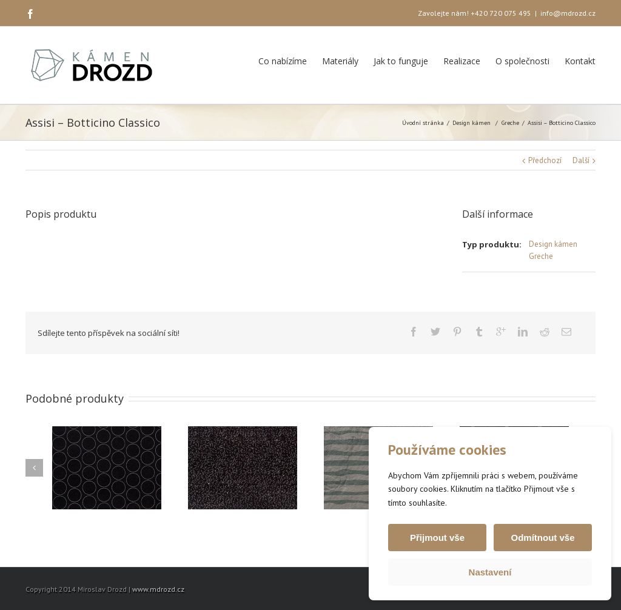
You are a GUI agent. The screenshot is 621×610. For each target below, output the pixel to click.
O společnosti (522, 61)
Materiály (340, 61)
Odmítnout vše (542, 537)
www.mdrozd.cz (158, 589)
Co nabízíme (282, 61)
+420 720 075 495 (501, 13)
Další (580, 160)
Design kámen (471, 123)
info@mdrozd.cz (568, 13)
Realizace (461, 61)
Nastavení (490, 572)
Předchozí (545, 160)
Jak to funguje (401, 61)
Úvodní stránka (423, 123)
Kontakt (580, 61)
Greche (510, 123)
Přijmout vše (437, 537)
